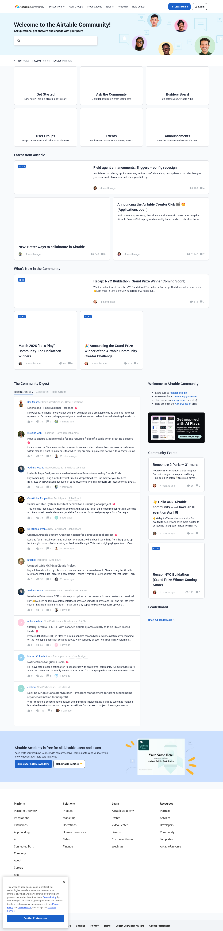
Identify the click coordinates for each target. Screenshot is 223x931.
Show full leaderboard (162, 620)
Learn (115, 803)
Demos (116, 832)
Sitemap (80, 925)
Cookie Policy (49, 918)
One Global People (37, 498)
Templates (166, 839)
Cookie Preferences (159, 925)
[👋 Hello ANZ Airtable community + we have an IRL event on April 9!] (176, 517)
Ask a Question (183, 403)
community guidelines (185, 396)
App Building (22, 832)
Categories (42, 392)
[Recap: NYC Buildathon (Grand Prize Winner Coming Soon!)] (111, 291)
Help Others (59, 392)
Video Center (120, 825)
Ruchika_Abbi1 (35, 432)
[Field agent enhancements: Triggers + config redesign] (111, 177)
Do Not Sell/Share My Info (130, 925)
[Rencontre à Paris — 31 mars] (176, 474)
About (17, 860)
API (69, 925)
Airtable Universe (170, 846)
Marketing (69, 818)
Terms (107, 925)
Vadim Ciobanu (35, 467)
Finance (68, 846)
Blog (17, 875)
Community (167, 832)
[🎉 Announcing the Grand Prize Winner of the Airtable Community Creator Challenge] (111, 340)
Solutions (69, 803)
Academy (123, 6)
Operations (69, 825)
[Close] (64, 903)
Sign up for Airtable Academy (33, 764)
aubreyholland (35, 621)
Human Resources (74, 832)
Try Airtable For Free (26, 896)
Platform (19, 803)
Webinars (117, 846)
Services (165, 818)
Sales (66, 839)
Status (18, 882)
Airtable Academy (123, 811)
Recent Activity (23, 392)
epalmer (31, 687)
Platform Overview (25, 811)
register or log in (178, 392)
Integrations (21, 818)
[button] (179, 6)
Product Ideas (94, 6)
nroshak (31, 559)
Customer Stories (122, 839)
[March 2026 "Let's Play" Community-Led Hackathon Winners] (45, 340)
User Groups (76, 6)
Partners (165, 811)
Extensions (21, 825)
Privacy (94, 925)
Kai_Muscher (34, 402)
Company (20, 853)
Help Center (138, 6)
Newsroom (20, 889)
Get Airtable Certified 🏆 (69, 764)
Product (68, 811)
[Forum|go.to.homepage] (29, 6)
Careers (18, 867)
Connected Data (24, 846)
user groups (178, 400)
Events (110, 6)
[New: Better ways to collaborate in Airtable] (62, 228)
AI (15, 839)
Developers (167, 825)
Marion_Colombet (37, 656)
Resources (166, 803)
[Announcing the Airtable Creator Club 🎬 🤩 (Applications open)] (161, 228)
